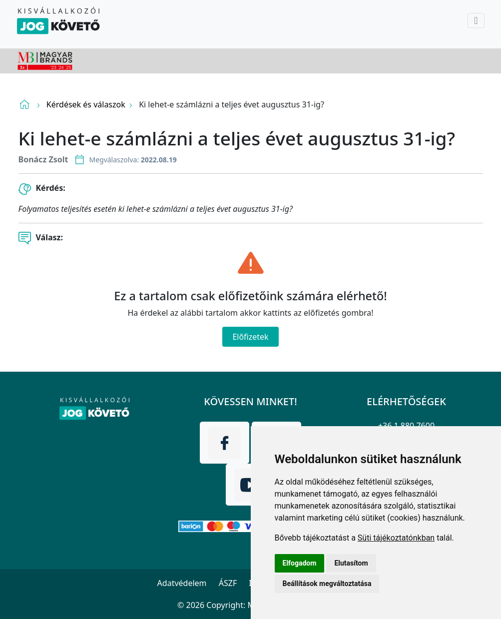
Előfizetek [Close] (250, 336)
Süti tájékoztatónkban (396, 538)
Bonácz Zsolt (43, 159)
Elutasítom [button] (351, 563)
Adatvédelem (182, 583)
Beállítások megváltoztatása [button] (327, 584)
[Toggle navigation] (476, 20)
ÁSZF (228, 583)
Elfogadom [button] (300, 563)
